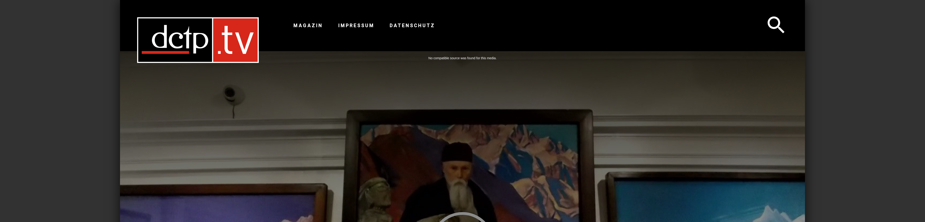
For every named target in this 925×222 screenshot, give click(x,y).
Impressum (356, 25)
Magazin (308, 25)
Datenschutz (412, 25)
